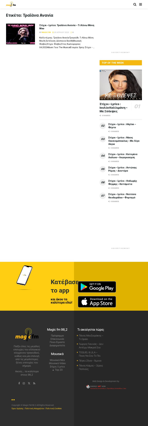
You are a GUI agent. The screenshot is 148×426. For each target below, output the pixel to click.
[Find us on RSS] (34, 383)
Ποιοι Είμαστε (57, 342)
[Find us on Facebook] (19, 383)
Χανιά (121, 339)
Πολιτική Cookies (54, 408)
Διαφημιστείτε (57, 345)
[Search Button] (134, 4)
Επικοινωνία (57, 338)
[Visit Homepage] (11, 4)
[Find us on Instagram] (24, 383)
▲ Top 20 (57, 369)
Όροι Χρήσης (18, 408)
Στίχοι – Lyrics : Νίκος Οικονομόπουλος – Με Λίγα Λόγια (123, 140)
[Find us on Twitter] (29, 383)
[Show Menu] (140, 4)
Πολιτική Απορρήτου (34, 408)
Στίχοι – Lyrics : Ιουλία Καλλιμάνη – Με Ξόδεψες (113, 107)
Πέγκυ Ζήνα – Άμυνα (90, 360)
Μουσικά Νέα (57, 360)
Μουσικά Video (57, 363)
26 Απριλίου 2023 (60, 32)
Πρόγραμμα (57, 335)
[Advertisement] (121, 31)
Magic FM (46, 32)
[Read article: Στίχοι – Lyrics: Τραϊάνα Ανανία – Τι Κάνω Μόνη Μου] (20, 34)
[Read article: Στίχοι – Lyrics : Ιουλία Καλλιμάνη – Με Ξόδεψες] (121, 85)
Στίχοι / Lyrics (57, 366)
